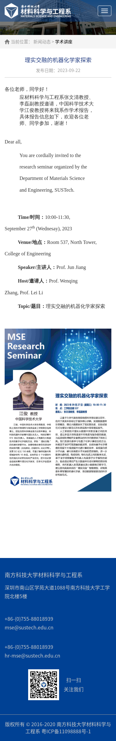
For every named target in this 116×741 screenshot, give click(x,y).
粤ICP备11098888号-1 (66, 731)
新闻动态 (42, 42)
